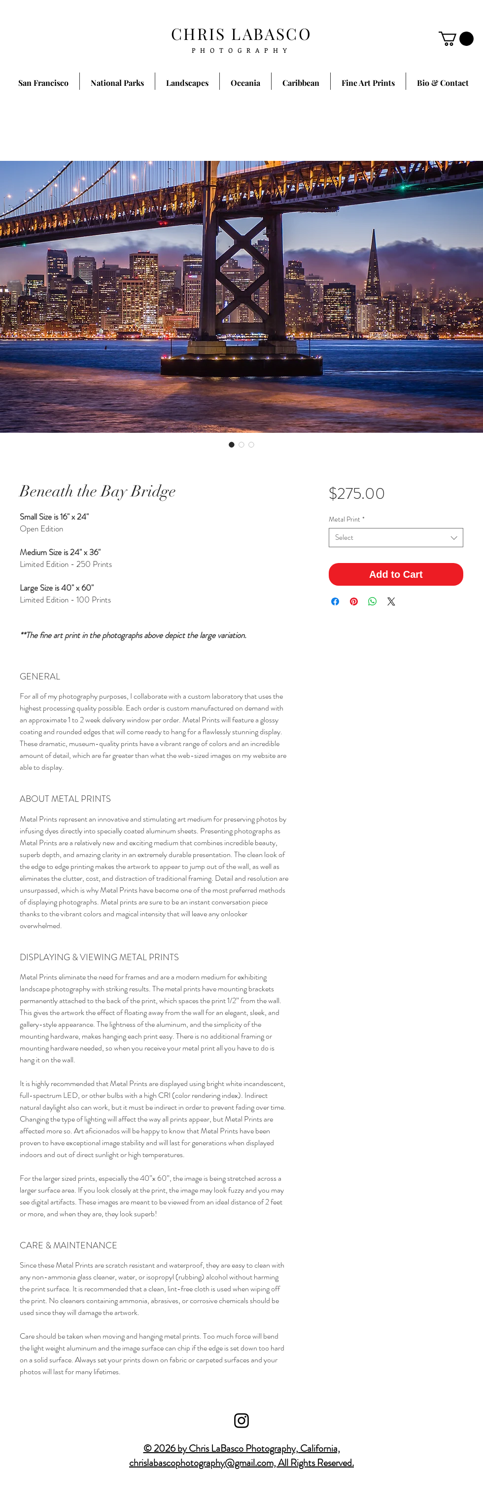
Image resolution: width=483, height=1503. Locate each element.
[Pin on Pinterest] (354, 601)
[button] (456, 39)
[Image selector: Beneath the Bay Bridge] (232, 445)
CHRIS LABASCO (241, 33)
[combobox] (396, 537)
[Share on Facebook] (335, 601)
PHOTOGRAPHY (242, 50)
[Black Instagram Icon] (241, 1420)
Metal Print (347, 519)
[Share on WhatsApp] (373, 601)
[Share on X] (391, 601)
